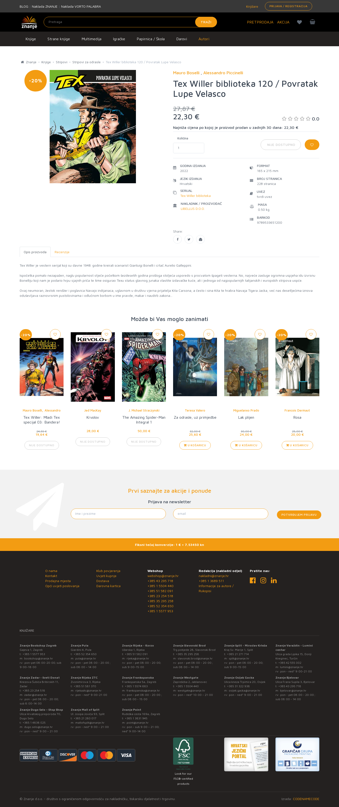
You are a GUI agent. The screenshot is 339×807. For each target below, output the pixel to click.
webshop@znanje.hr (163, 576)
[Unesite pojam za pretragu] (130, 22)
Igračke (119, 39)
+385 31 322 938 (238, 686)
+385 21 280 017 (85, 718)
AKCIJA (283, 22)
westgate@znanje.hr (191, 690)
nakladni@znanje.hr (214, 576)
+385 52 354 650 (160, 606)
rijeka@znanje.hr (138, 658)
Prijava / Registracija (288, 6)
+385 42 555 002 (289, 662)
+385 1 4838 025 (34, 722)
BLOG (24, 6)
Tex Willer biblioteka (195, 196)
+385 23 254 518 (160, 596)
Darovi (181, 39)
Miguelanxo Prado (246, 410)
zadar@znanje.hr (35, 695)
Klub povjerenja (108, 571)
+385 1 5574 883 (136, 686)
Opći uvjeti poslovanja (62, 586)
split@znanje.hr (239, 658)
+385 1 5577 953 (160, 611)
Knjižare (251, 6)
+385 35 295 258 (160, 601)
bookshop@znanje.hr (38, 658)
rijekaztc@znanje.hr (88, 690)
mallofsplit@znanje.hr (90, 722)
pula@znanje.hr (85, 658)
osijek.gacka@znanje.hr (244, 690)
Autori (204, 39)
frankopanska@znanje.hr (143, 690)
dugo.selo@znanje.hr (38, 727)
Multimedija (91, 39)
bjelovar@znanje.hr (293, 690)
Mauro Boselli (32, 410)
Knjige (30, 39)
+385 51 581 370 (85, 686)
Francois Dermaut (297, 410)
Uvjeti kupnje (106, 576)
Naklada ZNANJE (45, 6)
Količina (182, 138)
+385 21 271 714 (238, 654)
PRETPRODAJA (260, 22)
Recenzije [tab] (62, 252)
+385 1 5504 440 (160, 586)
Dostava (102, 581)
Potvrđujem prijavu (299, 514)
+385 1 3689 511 (211, 581)
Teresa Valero (195, 410)
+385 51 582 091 (160, 591)
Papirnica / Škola (151, 39)
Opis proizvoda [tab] (35, 252)
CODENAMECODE (306, 799)
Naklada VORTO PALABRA (81, 6)
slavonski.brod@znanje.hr (195, 658)
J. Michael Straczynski (144, 410)
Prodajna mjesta (58, 581)
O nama (51, 571)
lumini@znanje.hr (291, 667)
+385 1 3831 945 (136, 718)
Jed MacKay (92, 410)
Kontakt (51, 576)
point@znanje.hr (138, 722)
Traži (206, 22)
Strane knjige (58, 39)
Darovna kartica (108, 586)
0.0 (300, 118)
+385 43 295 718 (160, 581)
